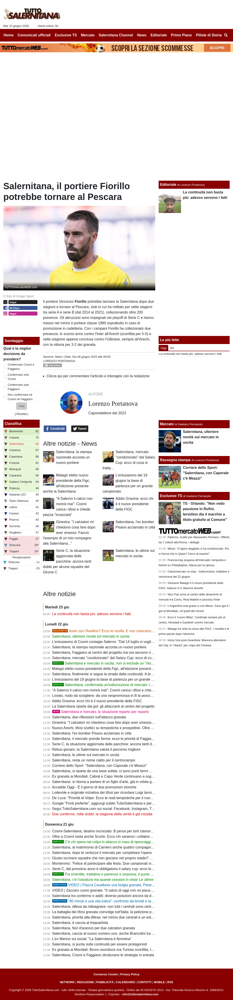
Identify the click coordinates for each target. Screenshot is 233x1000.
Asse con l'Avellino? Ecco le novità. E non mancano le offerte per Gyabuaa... (121, 631)
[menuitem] (225, 35)
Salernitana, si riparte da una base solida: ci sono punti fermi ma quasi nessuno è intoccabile (125, 771)
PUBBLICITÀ (105, 982)
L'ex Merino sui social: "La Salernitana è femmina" (92, 939)
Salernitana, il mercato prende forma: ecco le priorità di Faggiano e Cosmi (110, 739)
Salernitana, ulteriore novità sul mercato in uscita (90, 636)
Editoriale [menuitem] (159, 35)
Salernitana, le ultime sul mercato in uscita (85, 755)
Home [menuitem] (8, 35)
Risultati (21, 414)
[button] (21, 406)
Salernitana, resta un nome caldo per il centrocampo (93, 760)
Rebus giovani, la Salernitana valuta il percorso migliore (96, 749)
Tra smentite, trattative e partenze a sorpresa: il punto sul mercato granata (117, 874)
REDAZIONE (85, 982)
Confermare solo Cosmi (18, 377)
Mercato (167, 424)
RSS (170, 982)
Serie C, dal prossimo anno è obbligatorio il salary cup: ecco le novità (107, 869)
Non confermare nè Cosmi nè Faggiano (20, 397)
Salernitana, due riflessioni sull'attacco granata (89, 717)
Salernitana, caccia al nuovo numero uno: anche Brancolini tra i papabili (109, 933)
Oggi (163, 348)
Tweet (80, 429)
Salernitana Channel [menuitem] (116, 35)
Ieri (172, 348)
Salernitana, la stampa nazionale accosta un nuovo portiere (74, 457)
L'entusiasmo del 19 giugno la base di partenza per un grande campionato (111, 679)
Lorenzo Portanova (59, 361)
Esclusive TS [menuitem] (66, 35)
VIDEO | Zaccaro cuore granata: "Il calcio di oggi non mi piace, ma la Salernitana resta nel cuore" (129, 890)
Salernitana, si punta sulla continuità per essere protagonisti (99, 944)
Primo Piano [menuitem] (181, 35)
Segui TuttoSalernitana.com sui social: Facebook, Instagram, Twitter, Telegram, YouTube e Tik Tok (130, 809)
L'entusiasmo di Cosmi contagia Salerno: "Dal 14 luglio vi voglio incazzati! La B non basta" (123, 642)
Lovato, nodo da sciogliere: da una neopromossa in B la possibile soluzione (112, 695)
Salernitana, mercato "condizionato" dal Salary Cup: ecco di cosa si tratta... (111, 658)
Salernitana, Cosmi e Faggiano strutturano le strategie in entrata (103, 955)
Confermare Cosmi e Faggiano (21, 367)
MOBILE (159, 982)
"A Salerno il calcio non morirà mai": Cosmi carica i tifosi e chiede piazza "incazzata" (119, 690)
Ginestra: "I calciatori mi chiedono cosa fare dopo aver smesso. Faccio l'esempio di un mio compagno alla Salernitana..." (69, 532)
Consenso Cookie (105, 974)
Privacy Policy (130, 974)
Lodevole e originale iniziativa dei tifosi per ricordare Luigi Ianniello (104, 792)
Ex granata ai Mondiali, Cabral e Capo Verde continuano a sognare (105, 776)
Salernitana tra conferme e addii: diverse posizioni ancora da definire (106, 896)
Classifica (13, 423)
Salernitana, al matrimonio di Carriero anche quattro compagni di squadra (110, 847)
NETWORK (67, 982)
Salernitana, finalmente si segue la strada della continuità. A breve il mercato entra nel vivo (124, 674)
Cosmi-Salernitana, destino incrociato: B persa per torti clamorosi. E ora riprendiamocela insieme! (129, 831)
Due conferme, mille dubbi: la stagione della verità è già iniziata (102, 814)
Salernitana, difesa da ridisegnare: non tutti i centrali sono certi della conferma (114, 906)
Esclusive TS (171, 496)
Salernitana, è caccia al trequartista (80, 923)
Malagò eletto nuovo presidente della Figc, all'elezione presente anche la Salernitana (119, 669)
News (58, 356)
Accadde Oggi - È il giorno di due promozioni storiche (94, 787)
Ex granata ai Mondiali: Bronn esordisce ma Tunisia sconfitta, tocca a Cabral (112, 950)
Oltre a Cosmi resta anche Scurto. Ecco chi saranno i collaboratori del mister (113, 836)
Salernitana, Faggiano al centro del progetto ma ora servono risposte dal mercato (116, 652)
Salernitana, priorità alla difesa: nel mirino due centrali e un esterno (105, 917)
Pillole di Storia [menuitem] (209, 35)
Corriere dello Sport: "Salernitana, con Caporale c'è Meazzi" (99, 766)
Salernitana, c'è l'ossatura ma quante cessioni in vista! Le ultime (103, 880)
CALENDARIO (125, 982)
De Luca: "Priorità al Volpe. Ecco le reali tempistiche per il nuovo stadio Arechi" (114, 798)
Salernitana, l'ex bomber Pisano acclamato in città (91, 733)
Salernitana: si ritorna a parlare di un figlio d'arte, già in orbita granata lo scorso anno (119, 782)
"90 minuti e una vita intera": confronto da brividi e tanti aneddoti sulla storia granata (126, 901)
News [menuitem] (142, 35)
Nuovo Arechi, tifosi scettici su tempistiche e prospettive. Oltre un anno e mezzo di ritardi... (123, 728)
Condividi (55, 429)
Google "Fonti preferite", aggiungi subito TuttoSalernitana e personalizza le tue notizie (120, 803)
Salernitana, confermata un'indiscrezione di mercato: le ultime (107, 685)
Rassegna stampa (175, 460)
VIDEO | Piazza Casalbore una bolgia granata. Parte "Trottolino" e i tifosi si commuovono (130, 885)
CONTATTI (144, 982)
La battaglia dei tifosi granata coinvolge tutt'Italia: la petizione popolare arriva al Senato (121, 912)
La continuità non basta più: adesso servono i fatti (91, 614)
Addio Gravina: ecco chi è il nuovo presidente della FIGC (134, 504)
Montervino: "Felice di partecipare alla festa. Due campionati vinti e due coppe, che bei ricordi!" (127, 863)
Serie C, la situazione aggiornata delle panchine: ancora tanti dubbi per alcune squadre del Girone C (67, 561)
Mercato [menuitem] (88, 35)
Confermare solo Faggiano (18, 387)
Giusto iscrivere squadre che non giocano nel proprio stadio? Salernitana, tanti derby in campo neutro (132, 858)
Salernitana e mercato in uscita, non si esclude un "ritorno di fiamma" (113, 663)
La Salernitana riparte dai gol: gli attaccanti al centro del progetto (103, 706)
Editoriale (168, 184)
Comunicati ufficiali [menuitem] (34, 35)
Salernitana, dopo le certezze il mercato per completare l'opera (102, 853)
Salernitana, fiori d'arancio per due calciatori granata (93, 928)
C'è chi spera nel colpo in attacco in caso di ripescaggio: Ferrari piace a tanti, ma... (124, 842)
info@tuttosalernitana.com (140, 994)
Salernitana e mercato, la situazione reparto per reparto (100, 712)
